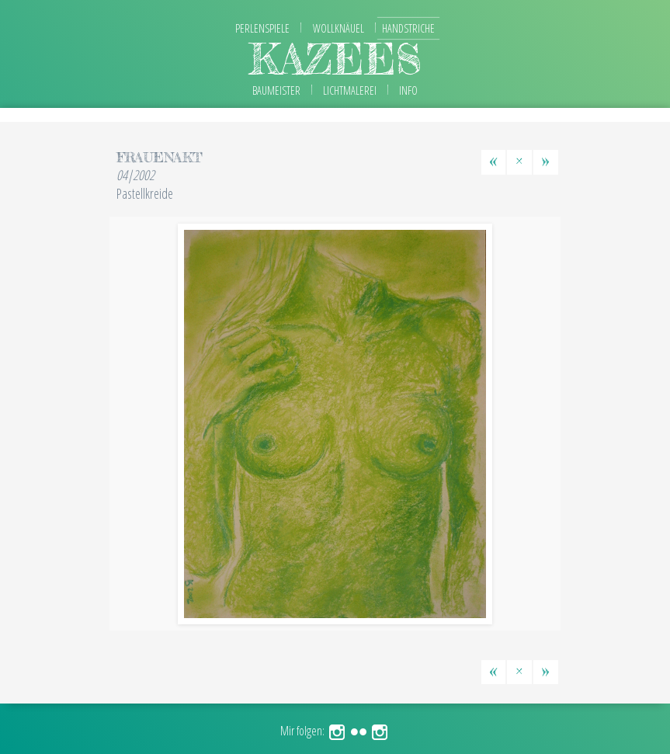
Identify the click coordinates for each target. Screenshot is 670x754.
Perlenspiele (262, 28)
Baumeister (276, 90)
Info (408, 90)
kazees (335, 58)
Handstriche (408, 28)
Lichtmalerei (350, 90)
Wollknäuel (338, 28)
